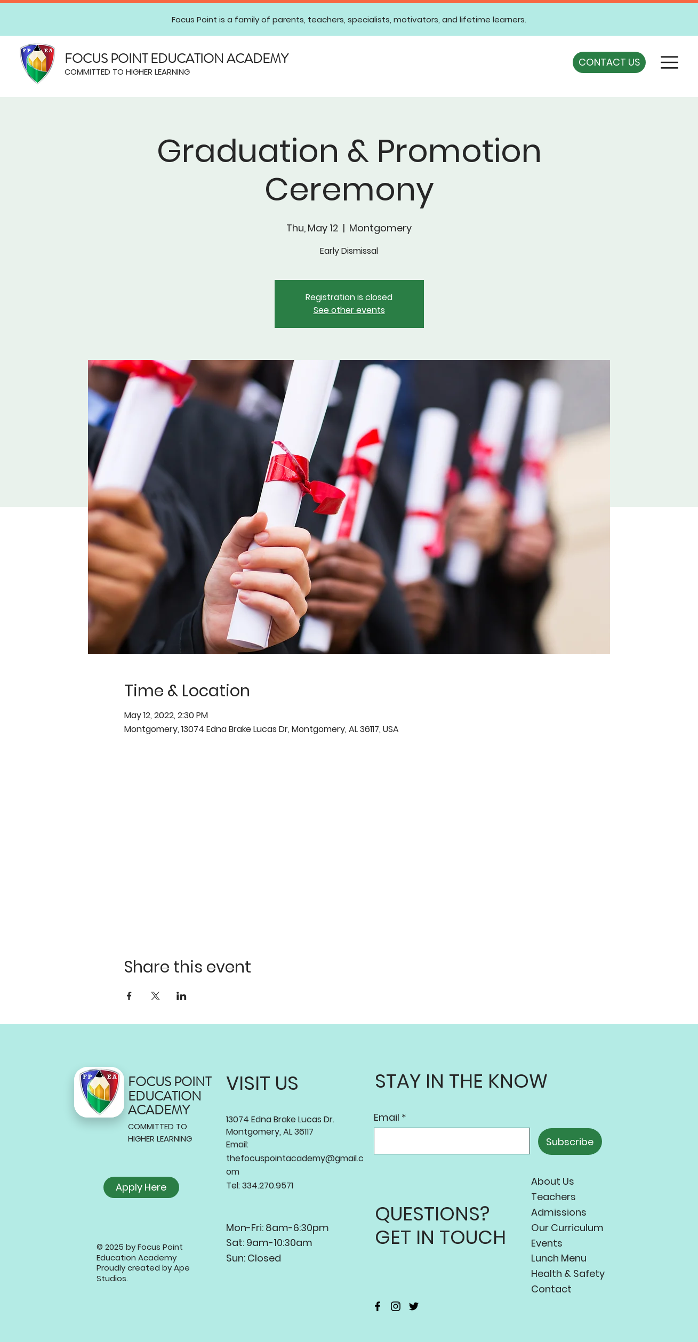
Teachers (553, 1196)
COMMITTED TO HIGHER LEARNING (127, 71)
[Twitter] (413, 1306)
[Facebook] (377, 1306)
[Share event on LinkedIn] (181, 996)
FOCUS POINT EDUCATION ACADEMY (176, 59)
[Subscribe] (570, 1141)
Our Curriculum (567, 1227)
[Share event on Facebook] (129, 996)
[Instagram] (395, 1306)
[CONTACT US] (609, 62)
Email (386, 1117)
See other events (349, 310)
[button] (669, 62)
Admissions (559, 1212)
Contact (551, 1289)
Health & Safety (568, 1273)
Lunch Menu (559, 1258)
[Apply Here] (141, 1187)
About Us (552, 1181)
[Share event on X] (155, 996)
